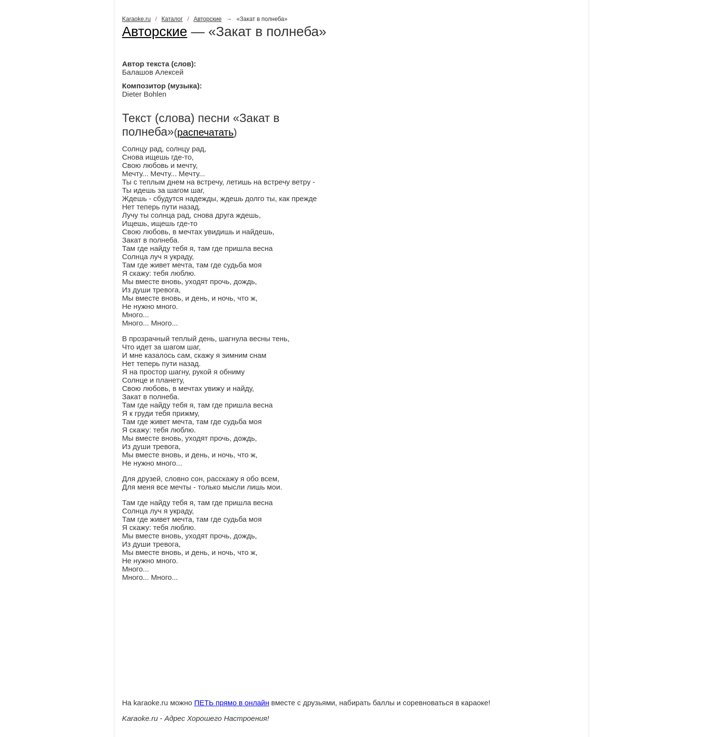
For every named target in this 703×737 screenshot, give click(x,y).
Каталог (172, 19)
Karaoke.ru (136, 19)
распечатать (205, 132)
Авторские (207, 19)
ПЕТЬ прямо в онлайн (231, 702)
